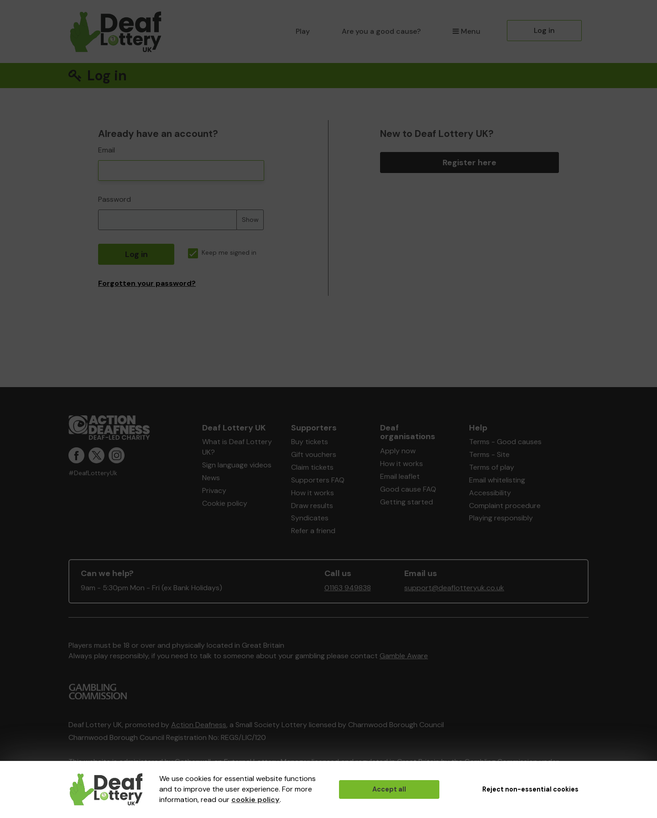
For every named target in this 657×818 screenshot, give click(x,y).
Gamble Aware (404, 656)
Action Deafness (198, 724)
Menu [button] (466, 31)
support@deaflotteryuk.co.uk (454, 588)
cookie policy (255, 799)
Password (114, 199)
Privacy (214, 490)
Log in (544, 30)
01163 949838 (347, 588)
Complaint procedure (505, 505)
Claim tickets (312, 467)
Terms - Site (489, 454)
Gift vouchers (313, 454)
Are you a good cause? (381, 31)
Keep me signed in (222, 252)
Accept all (389, 789)
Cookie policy (224, 503)
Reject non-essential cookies (530, 789)
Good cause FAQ (408, 489)
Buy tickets (309, 441)
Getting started (406, 502)
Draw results (312, 505)
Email (106, 150)
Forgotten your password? (147, 283)
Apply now (398, 451)
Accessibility (490, 493)
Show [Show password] (250, 219)
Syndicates (309, 518)
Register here (469, 162)
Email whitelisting (497, 480)
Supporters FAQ (317, 480)
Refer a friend (313, 530)
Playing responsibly (501, 518)
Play (303, 31)
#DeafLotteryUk (92, 473)
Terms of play (491, 467)
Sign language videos (236, 465)
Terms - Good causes (505, 441)
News (211, 477)
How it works (312, 493)
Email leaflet (400, 476)
